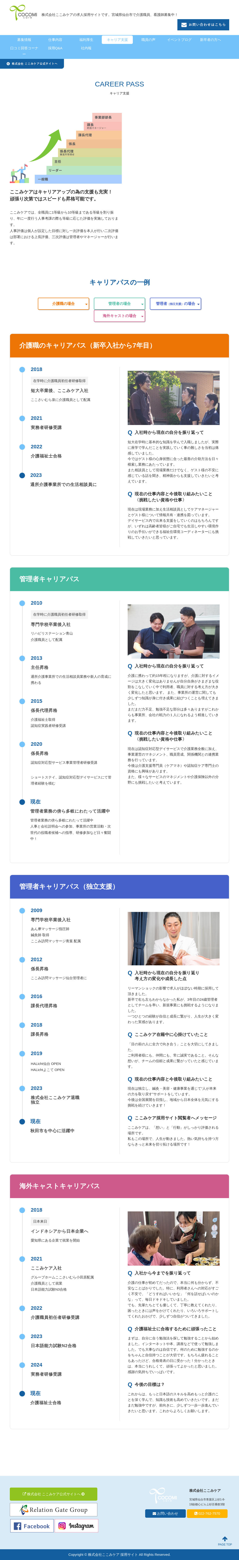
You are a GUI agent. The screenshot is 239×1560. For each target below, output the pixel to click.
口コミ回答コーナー (24, 51)
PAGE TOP (225, 1541)
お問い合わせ (165, 1513)
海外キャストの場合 (119, 316)
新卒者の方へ (210, 40)
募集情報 (24, 40)
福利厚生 (86, 40)
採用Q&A (55, 48)
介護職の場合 (63, 304)
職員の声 (148, 40)
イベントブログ (179, 40)
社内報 (86, 48)
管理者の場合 (119, 304)
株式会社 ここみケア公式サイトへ (54, 1494)
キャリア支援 (117, 40)
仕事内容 (55, 40)
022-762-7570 (207, 1513)
